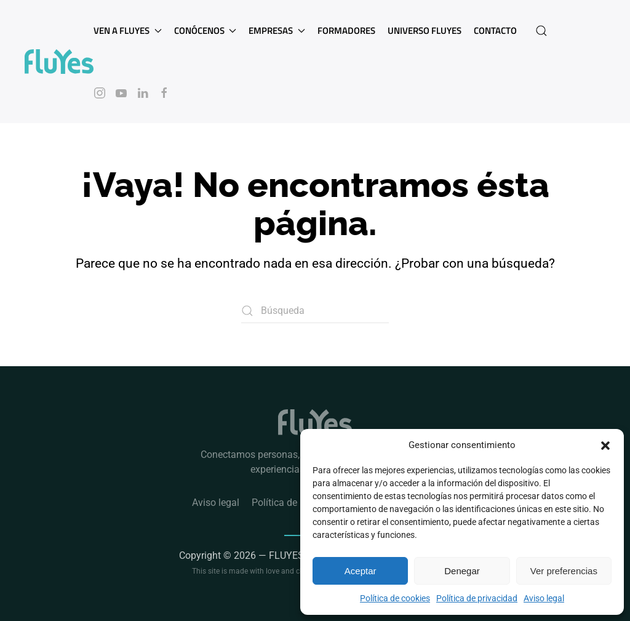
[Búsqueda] (315, 310)
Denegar (462, 571)
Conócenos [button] (205, 30)
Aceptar (361, 571)
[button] (605, 445)
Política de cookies (395, 598)
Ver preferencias (563, 571)
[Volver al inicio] (59, 61)
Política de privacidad (476, 598)
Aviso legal (544, 598)
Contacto (495, 30)
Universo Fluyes (424, 30)
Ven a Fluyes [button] (128, 30)
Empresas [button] (277, 30)
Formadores (346, 30)
